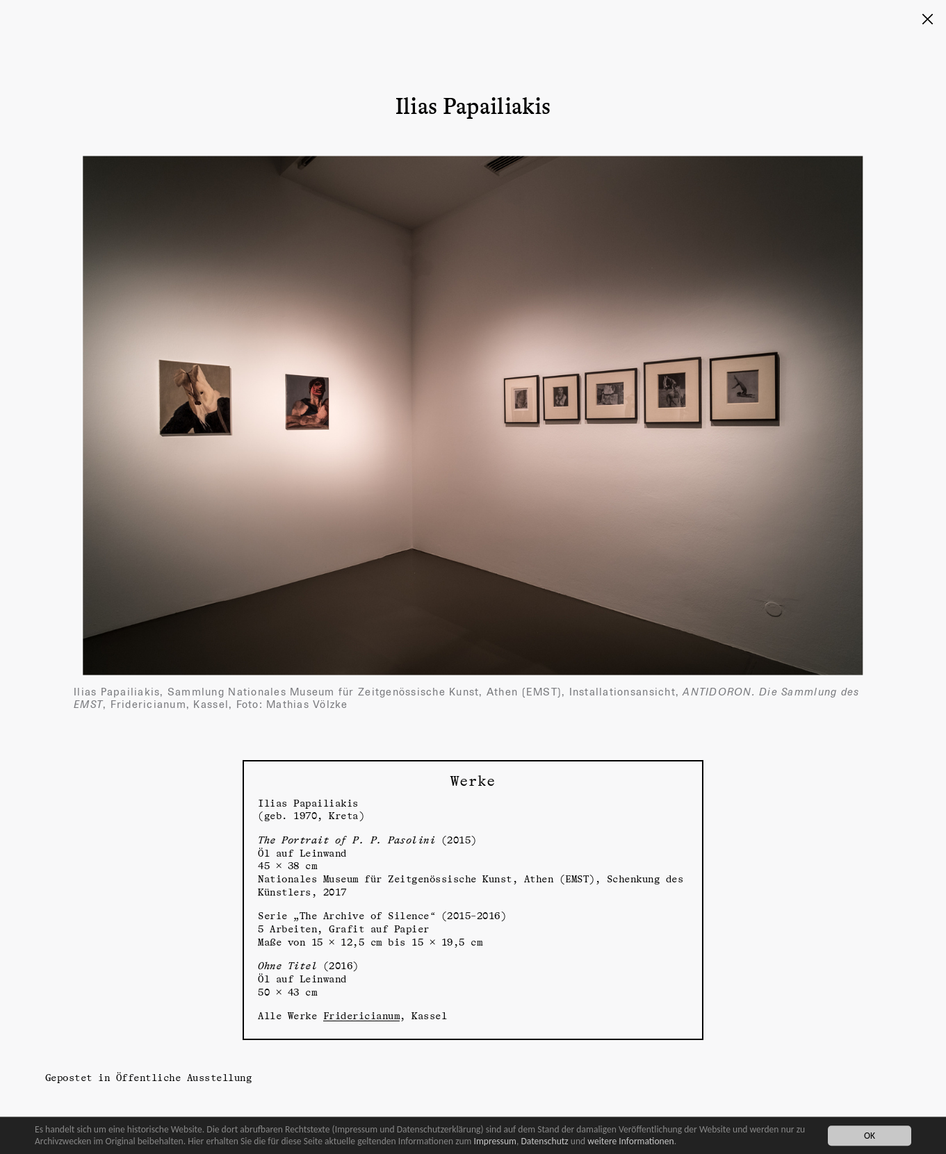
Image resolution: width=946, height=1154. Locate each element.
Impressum (495, 1141)
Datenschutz (544, 1141)
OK (869, 1135)
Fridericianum (361, 1015)
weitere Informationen (630, 1141)
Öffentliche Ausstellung (184, 1077)
